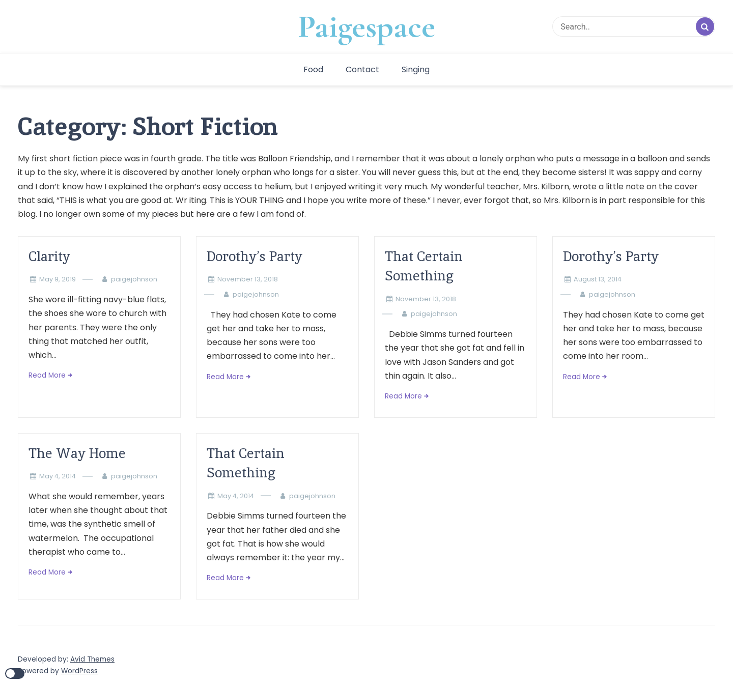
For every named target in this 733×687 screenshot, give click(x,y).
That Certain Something (424, 265)
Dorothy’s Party (254, 256)
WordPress (79, 671)
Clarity (49, 256)
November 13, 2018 (247, 279)
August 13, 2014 (598, 279)
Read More (47, 375)
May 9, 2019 (57, 279)
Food (313, 69)
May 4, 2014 (57, 476)
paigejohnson (134, 279)
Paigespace (366, 26)
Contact (362, 69)
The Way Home (77, 453)
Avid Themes (92, 659)
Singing (416, 69)
